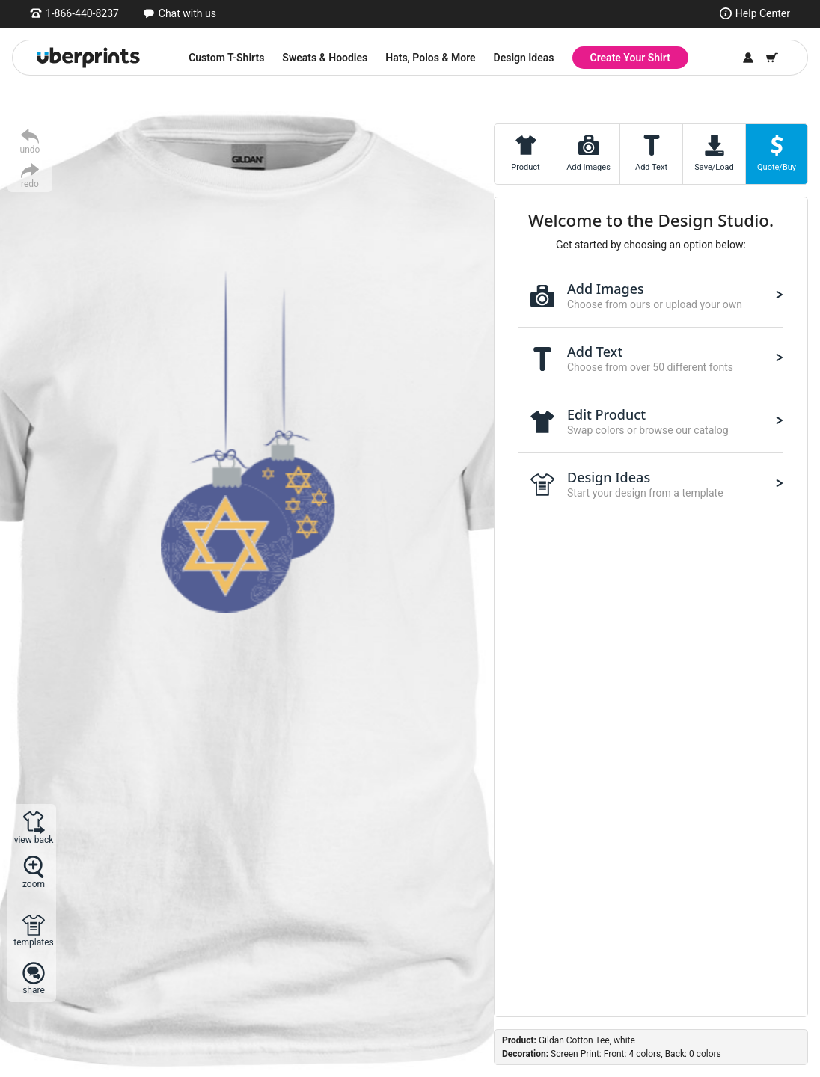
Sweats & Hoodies (324, 58)
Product (525, 167)
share (33, 990)
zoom (33, 884)
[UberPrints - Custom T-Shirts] (88, 57)
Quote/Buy (776, 167)
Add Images (588, 167)
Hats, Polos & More (430, 58)
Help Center (762, 13)
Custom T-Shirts (226, 58)
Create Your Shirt (630, 58)
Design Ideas (524, 58)
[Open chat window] (179, 13)
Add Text (651, 167)
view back (34, 839)
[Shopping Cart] (772, 58)
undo (30, 149)
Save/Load (713, 167)
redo (30, 183)
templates (33, 942)
